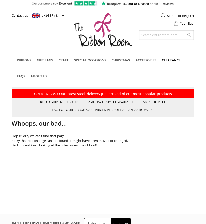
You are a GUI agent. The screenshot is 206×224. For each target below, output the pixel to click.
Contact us (20, 15)
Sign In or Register (180, 15)
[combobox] (166, 35)
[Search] (189, 35)
